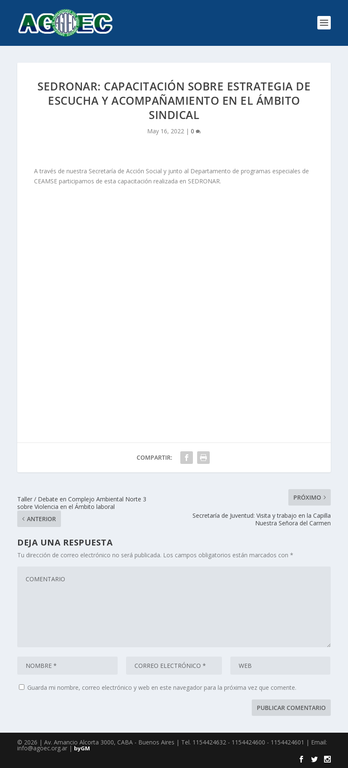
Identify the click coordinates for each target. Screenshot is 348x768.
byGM (82, 748)
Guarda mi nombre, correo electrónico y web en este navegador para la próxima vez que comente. (161, 687)
